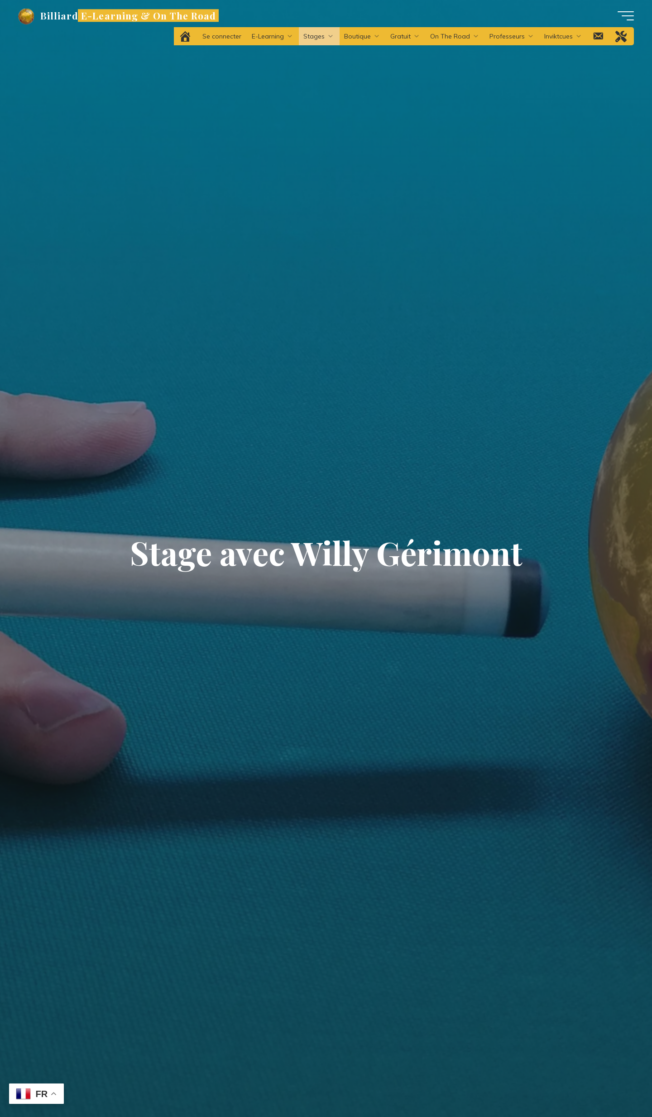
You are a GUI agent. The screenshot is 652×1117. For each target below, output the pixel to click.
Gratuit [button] (405, 36)
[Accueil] (186, 36)
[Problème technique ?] (621, 36)
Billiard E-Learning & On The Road (128, 15)
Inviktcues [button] (563, 36)
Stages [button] (318, 36)
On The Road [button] (454, 36)
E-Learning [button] (272, 36)
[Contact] (598, 36)
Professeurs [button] (511, 36)
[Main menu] (626, 15)
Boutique (362, 36)
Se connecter (221, 36)
